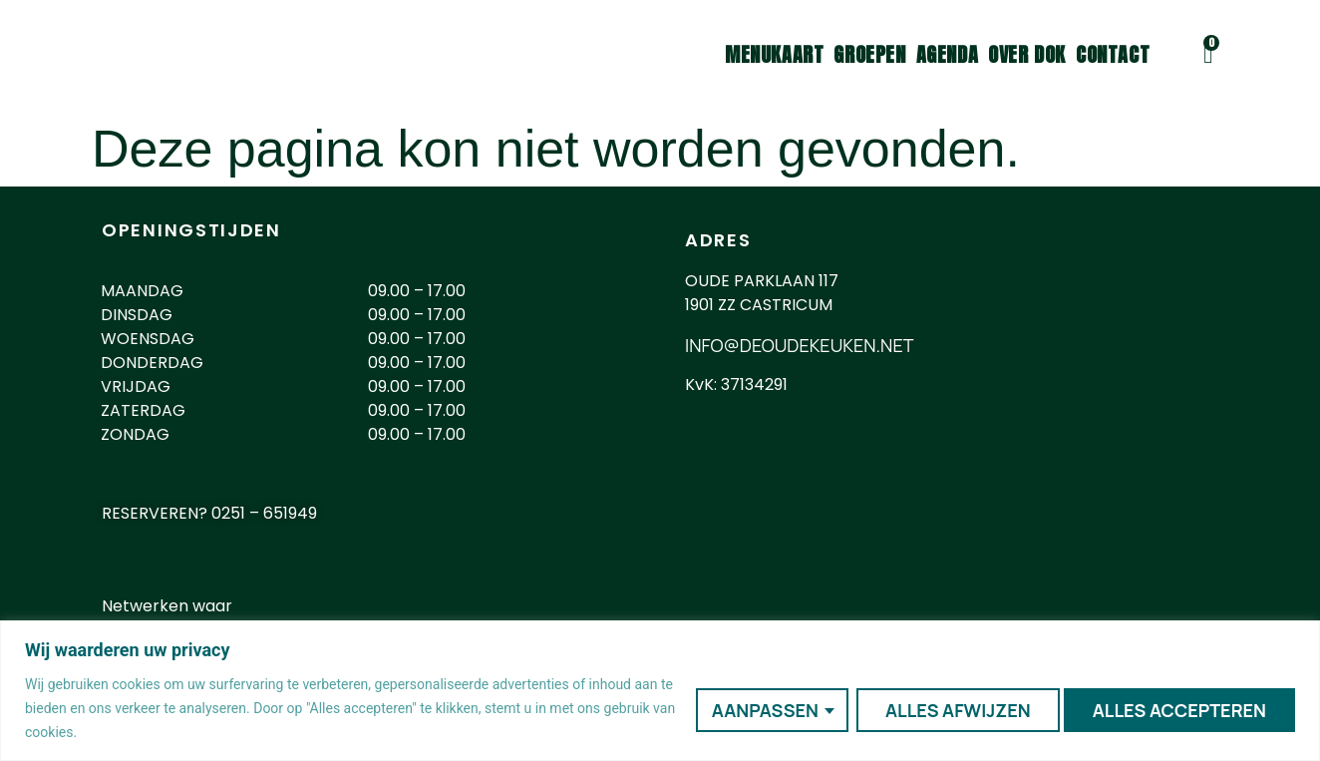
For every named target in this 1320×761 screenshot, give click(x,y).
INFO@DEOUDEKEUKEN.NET (799, 345)
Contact (1113, 55)
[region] (660, 690)
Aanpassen (761, 708)
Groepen (869, 55)
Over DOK (1027, 55)
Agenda (947, 55)
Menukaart (774, 55)
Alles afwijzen (954, 708)
